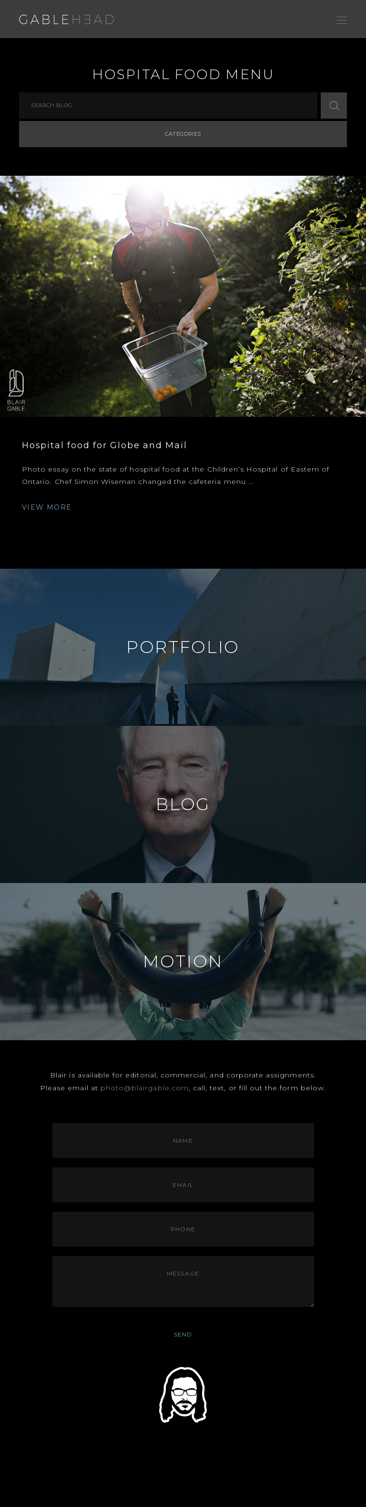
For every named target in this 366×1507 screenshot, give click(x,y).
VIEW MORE (47, 507)
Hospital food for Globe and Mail (104, 445)
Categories (183, 134)
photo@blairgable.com (145, 1088)
